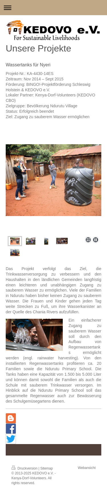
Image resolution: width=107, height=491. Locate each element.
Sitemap (46, 468)
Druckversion (25, 468)
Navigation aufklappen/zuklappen (53, 7)
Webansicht (87, 468)
